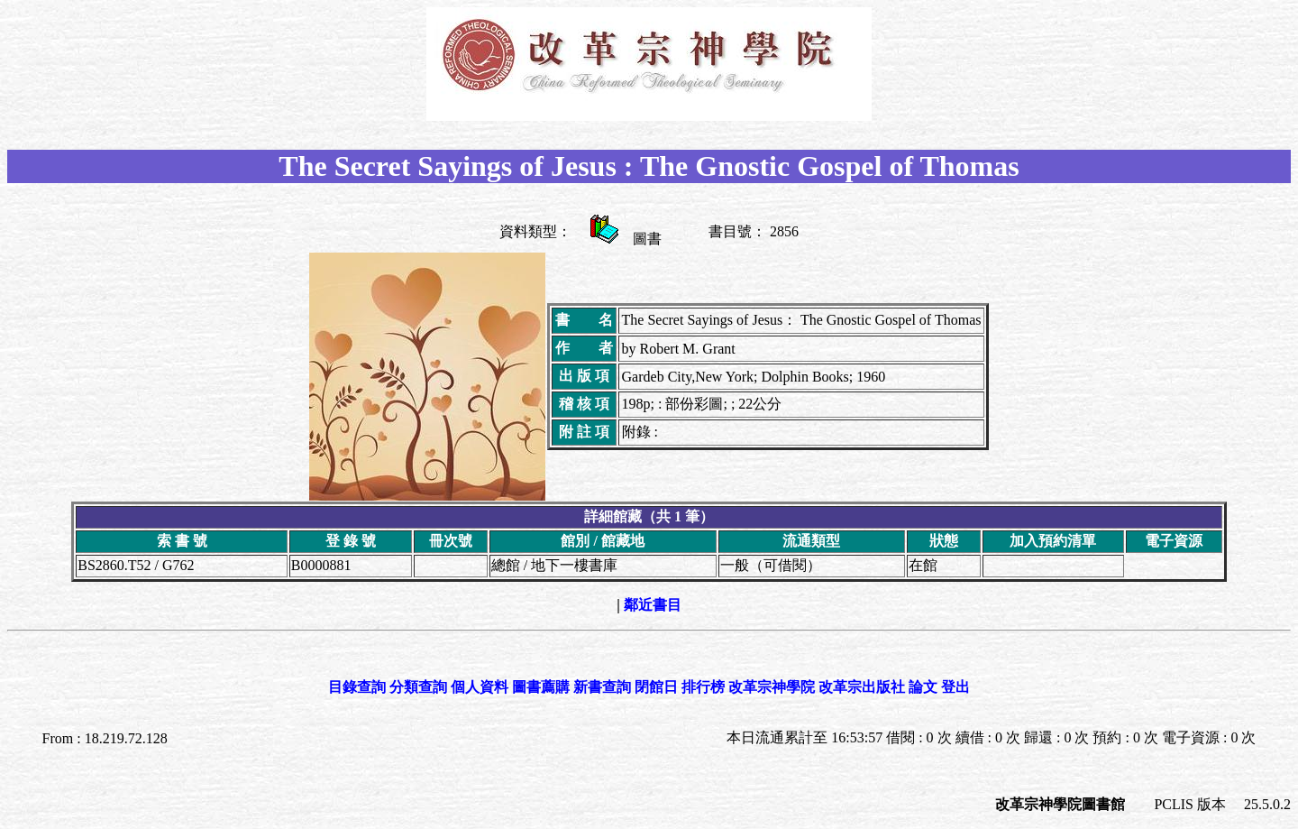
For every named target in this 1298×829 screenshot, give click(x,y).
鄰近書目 (652, 605)
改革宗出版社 (861, 687)
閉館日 (656, 687)
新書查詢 (602, 687)
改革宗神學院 (771, 687)
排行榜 (703, 687)
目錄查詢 (357, 687)
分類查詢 (418, 687)
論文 (923, 687)
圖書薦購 (541, 687)
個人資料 (479, 687)
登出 (955, 687)
